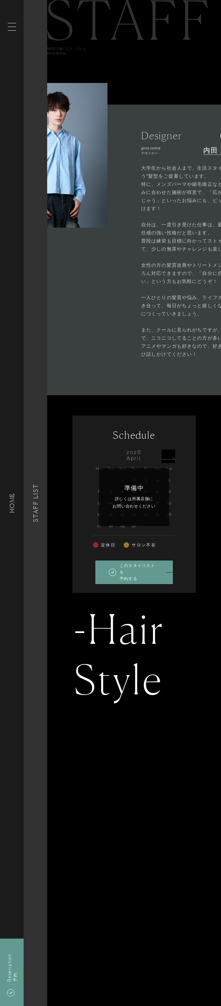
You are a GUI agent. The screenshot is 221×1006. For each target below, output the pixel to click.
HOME (11, 503)
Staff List (35, 503)
